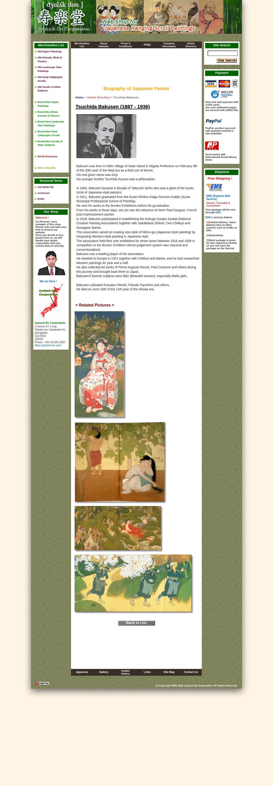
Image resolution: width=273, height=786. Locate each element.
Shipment (222, 172)
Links (147, 672)
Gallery (103, 672)
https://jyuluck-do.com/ (48, 345)
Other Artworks (46, 168)
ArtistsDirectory (190, 45)
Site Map (169, 672)
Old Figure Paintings (50, 51)
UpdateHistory (125, 672)
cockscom (44, 193)
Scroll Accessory (48, 156)
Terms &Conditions (125, 45)
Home (79, 97)
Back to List (136, 623)
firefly (41, 199)
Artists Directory (98, 97)
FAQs (147, 44)
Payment (221, 73)
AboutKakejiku (104, 45)
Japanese (82, 672)
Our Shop (51, 211)
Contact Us (191, 672)
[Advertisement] (136, 68)
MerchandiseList (81, 45)
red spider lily (46, 187)
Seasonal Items (51, 180)
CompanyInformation (169, 45)
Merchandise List (51, 45)
